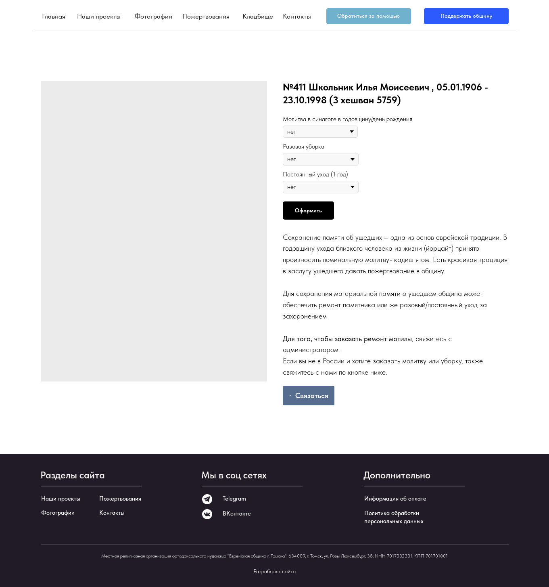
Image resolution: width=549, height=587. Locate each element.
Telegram (234, 498)
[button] (368, 16)
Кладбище (257, 16)
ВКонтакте (237, 513)
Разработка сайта (274, 571)
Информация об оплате (395, 498)
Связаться (311, 395)
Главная (53, 16)
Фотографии (153, 16)
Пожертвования (206, 16)
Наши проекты (99, 16)
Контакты (297, 16)
